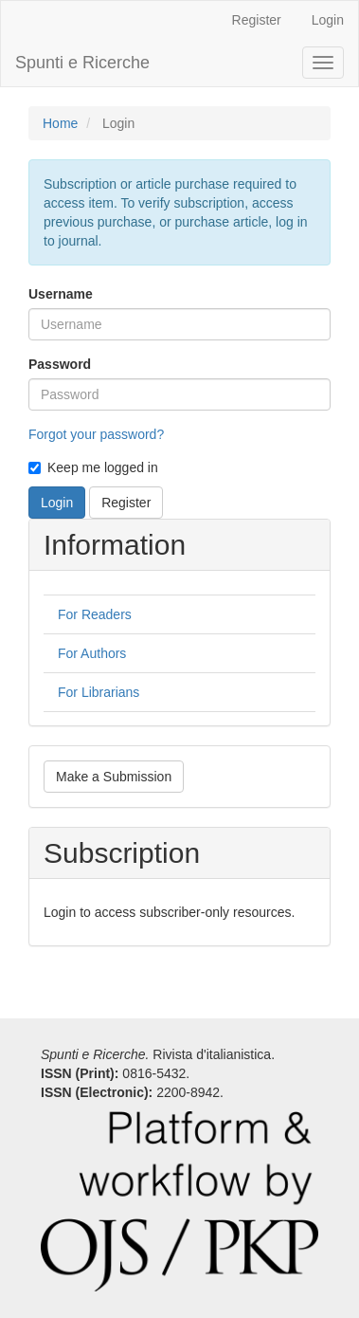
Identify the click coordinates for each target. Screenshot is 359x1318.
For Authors (92, 653)
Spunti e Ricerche (82, 62)
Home (60, 123)
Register (256, 19)
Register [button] (126, 502)
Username (60, 294)
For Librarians (98, 692)
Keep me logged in (93, 467)
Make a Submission (113, 776)
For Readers (95, 614)
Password (59, 364)
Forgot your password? (96, 434)
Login (328, 19)
